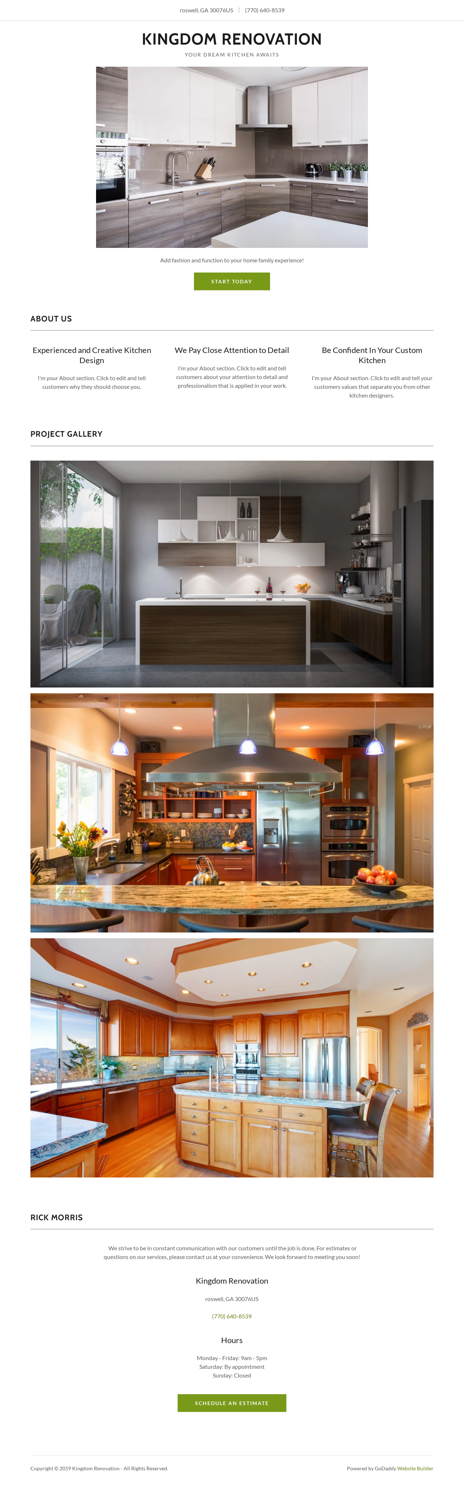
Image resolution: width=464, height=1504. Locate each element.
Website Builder (415, 1468)
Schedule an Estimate (232, 1403)
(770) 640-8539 (265, 10)
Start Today (231, 281)
